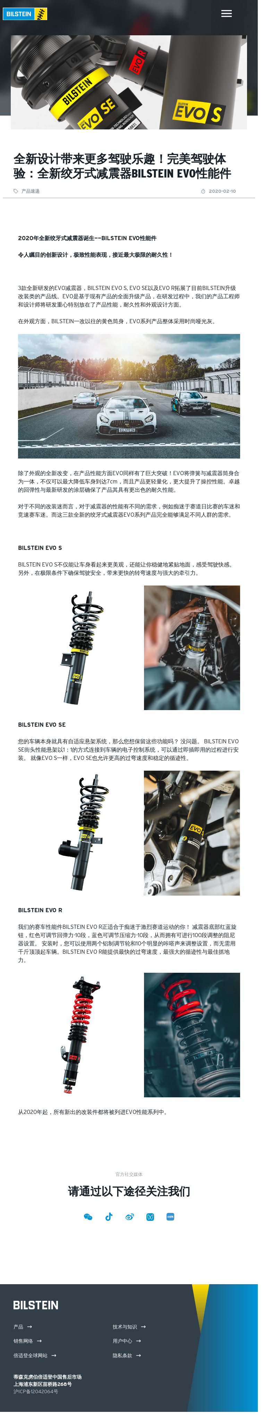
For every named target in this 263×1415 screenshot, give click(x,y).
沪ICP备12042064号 (36, 1391)
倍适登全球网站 (35, 1355)
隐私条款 (127, 1355)
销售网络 (28, 1341)
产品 (23, 1327)
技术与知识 (129, 1327)
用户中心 (127, 1341)
